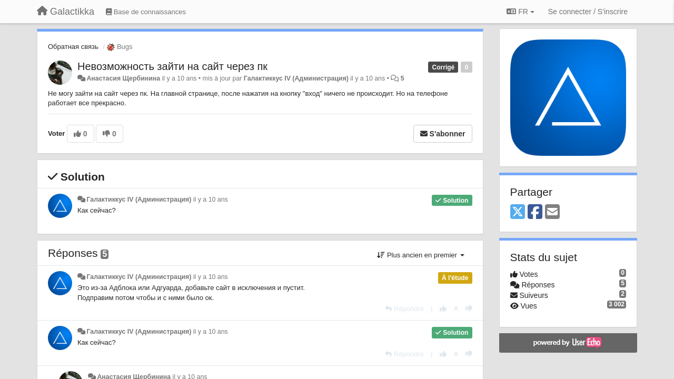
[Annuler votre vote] (456, 309)
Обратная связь (73, 47)
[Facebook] (535, 212)
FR (520, 11)
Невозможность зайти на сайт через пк (172, 66)
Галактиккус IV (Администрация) (296, 78)
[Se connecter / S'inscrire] (588, 12)
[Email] (552, 212)
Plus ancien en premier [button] (420, 255)
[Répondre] (404, 309)
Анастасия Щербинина (123, 78)
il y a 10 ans (210, 199)
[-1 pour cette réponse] (468, 309)
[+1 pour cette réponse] (443, 309)
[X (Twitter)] (517, 212)
